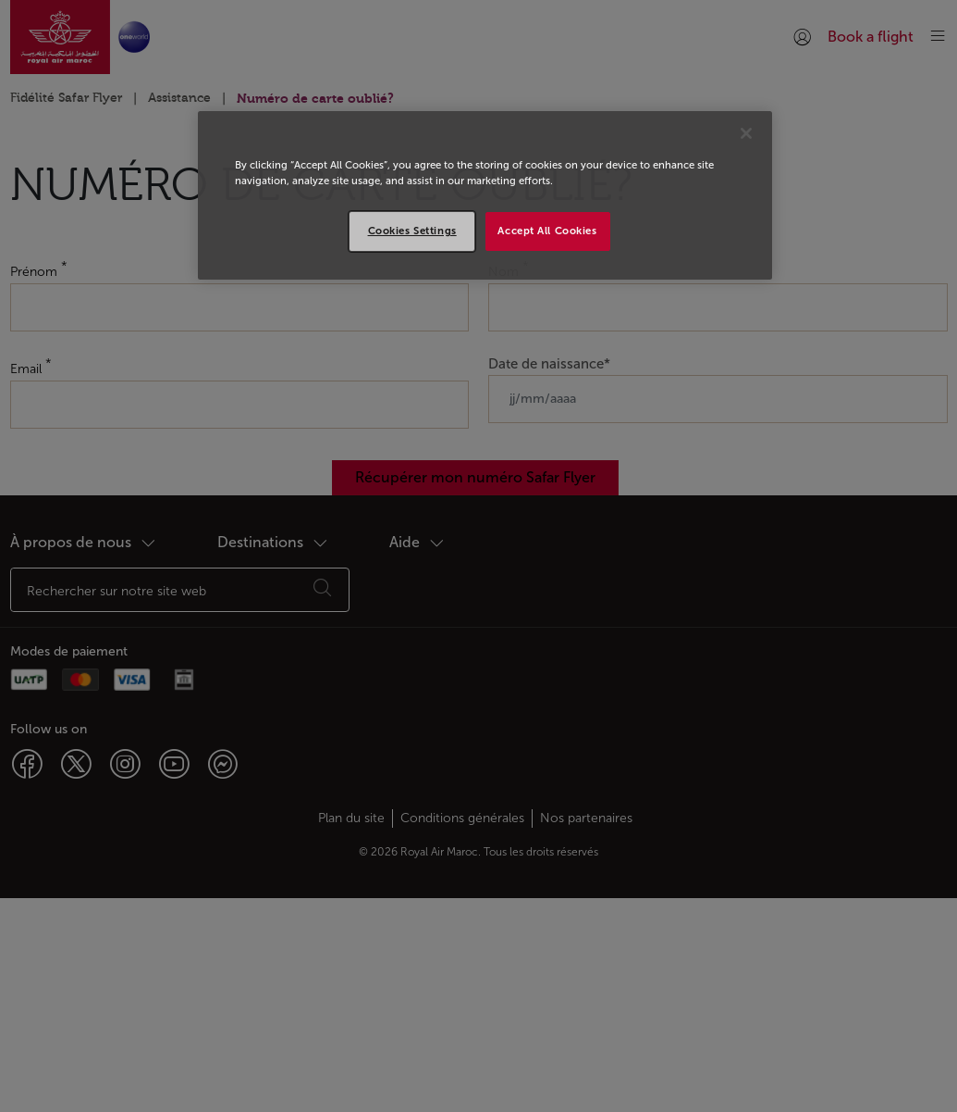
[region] (485, 195)
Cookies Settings (412, 230)
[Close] (746, 133)
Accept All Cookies (546, 230)
